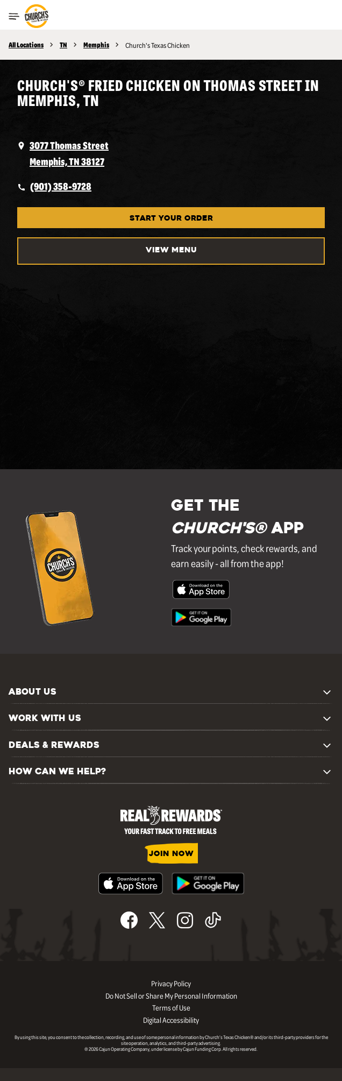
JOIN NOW (171, 854)
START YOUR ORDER (171, 219)
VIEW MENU (171, 250)
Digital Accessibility (171, 1020)
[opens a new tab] (171, 153)
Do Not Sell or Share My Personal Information (171, 995)
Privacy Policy (171, 983)
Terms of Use (171, 1007)
